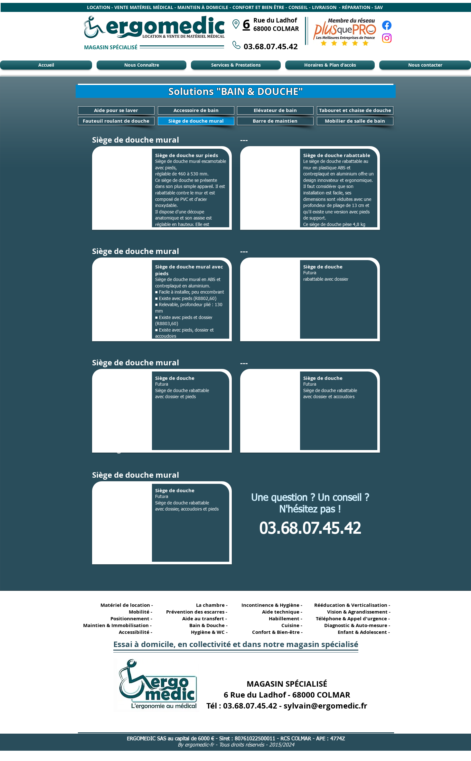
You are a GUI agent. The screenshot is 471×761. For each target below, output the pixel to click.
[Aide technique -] (283, 611)
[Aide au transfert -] (203, 618)
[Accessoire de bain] (196, 110)
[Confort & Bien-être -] (275, 632)
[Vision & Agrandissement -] (356, 611)
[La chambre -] (208, 605)
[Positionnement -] (133, 618)
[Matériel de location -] (127, 605)
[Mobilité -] (133, 611)
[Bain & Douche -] (208, 625)
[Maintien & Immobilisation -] (116, 625)
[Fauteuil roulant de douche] (116, 121)
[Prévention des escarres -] (196, 611)
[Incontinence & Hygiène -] (272, 605)
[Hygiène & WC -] (208, 632)
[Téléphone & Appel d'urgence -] (352, 618)
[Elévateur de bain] (275, 110)
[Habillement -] (283, 618)
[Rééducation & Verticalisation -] (353, 605)
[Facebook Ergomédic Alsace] (387, 25)
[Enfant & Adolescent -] (361, 632)
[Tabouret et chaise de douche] (355, 110)
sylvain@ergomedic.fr (325, 705)
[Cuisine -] (283, 625)
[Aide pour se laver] (116, 110)
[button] (162, 188)
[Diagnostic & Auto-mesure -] (354, 625)
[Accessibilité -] (133, 632)
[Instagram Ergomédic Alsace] (387, 38)
